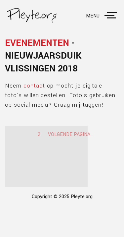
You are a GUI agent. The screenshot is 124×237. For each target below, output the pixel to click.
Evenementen (37, 43)
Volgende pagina (69, 134)
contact (34, 86)
